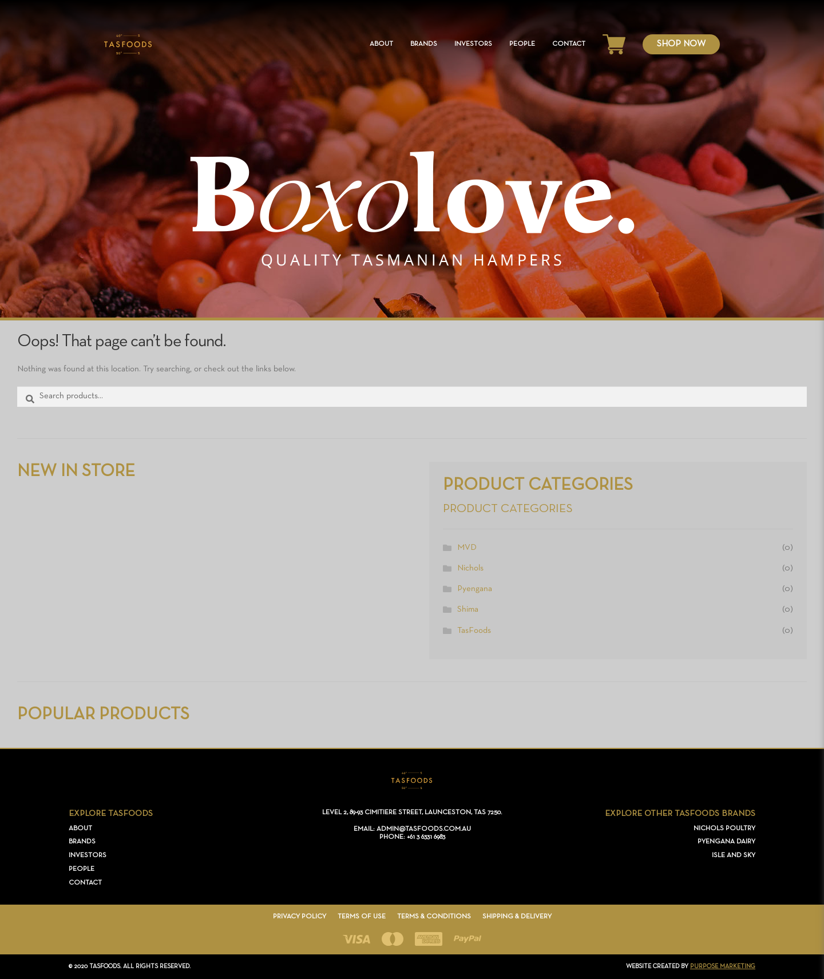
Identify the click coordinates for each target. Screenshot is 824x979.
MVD (467, 548)
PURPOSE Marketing (722, 966)
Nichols (470, 568)
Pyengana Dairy (726, 842)
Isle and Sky (733, 855)
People (522, 44)
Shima (467, 609)
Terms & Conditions (434, 916)
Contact (568, 44)
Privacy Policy (299, 916)
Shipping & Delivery (517, 916)
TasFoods (474, 631)
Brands (423, 44)
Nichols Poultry (724, 828)
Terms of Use (362, 916)
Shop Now (681, 44)
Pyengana (474, 589)
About (381, 44)
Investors (473, 44)
